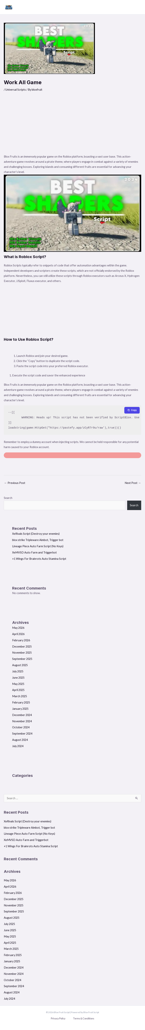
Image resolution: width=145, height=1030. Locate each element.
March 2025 (19, 696)
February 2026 (21, 640)
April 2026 (18, 634)
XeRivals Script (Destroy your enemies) (36, 533)
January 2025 (20, 708)
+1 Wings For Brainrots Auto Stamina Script (39, 558)
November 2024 (22, 721)
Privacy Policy (58, 1018)
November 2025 (22, 652)
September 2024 (22, 733)
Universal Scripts (15, 89)
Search (8, 497)
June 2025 (18, 677)
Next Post (133, 482)
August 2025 (20, 665)
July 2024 (17, 746)
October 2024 (20, 727)
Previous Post (14, 482)
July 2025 (17, 671)
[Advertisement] (72, 125)
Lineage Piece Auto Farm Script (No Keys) (37, 546)
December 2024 (22, 715)
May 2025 (18, 683)
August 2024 (20, 739)
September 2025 (22, 658)
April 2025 (18, 690)
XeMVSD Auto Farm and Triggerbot (34, 552)
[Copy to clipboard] (132, 410)
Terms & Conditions (83, 1018)
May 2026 (18, 627)
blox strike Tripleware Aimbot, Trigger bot (37, 540)
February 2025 (21, 702)
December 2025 (22, 646)
